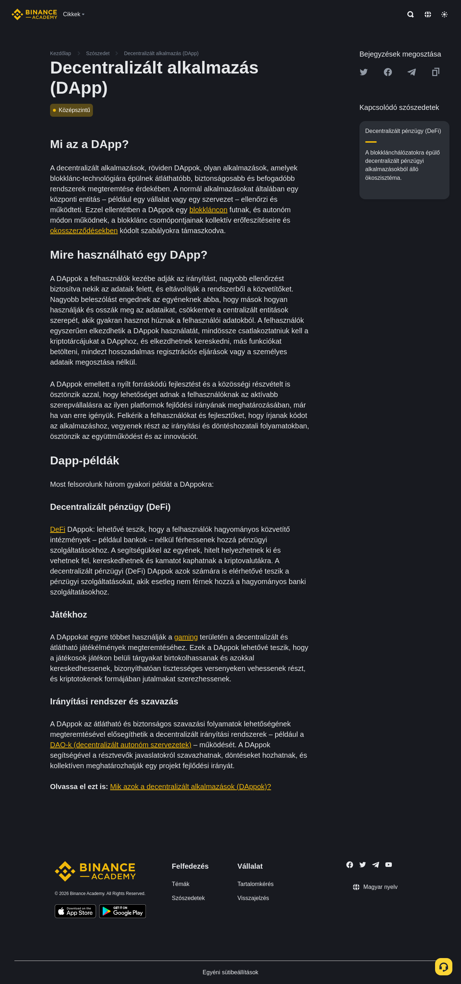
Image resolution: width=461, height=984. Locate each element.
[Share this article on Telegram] (411, 72)
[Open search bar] (408, 14)
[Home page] (34, 14)
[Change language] (428, 14)
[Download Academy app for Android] (122, 912)
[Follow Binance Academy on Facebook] (349, 864)
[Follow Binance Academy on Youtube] (388, 864)
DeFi (57, 529)
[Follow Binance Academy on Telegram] (375, 864)
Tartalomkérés (255, 884)
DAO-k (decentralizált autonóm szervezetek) (120, 745)
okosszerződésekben (84, 231)
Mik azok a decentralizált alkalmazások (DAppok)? (190, 787)
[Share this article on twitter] (363, 72)
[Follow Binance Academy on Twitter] (362, 865)
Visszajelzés (253, 898)
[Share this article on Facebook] (388, 72)
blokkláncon (208, 210)
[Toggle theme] (444, 14)
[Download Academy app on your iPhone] (75, 912)
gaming (186, 637)
